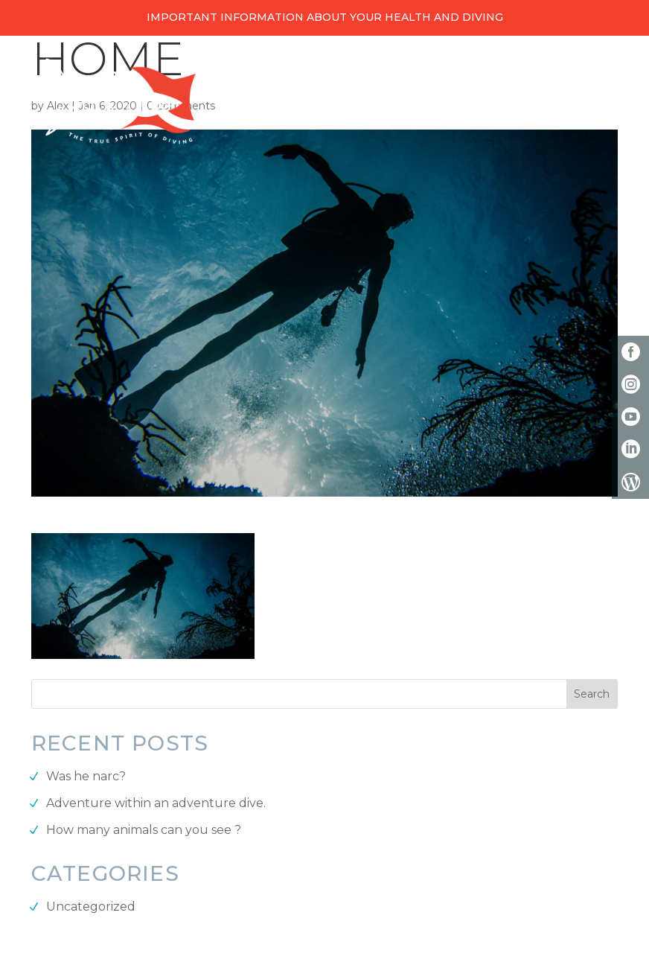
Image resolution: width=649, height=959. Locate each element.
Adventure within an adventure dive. (156, 803)
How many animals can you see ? (143, 830)
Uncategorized (90, 906)
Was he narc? (86, 776)
